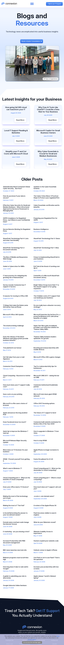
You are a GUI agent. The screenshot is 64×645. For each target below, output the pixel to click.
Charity (39, 616)
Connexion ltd (32, 599)
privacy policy (32, 639)
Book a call (9, 616)
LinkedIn (54, 616)
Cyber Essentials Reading (24, 623)
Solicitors (39, 623)
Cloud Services (24, 628)
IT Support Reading (24, 616)
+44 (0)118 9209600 (9, 623)
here (58, 636)
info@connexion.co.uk (10, 619)
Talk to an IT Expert (54, 4)
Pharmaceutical (39, 619)
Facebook (54, 623)
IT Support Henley (24, 619)
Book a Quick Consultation (30, 41)
